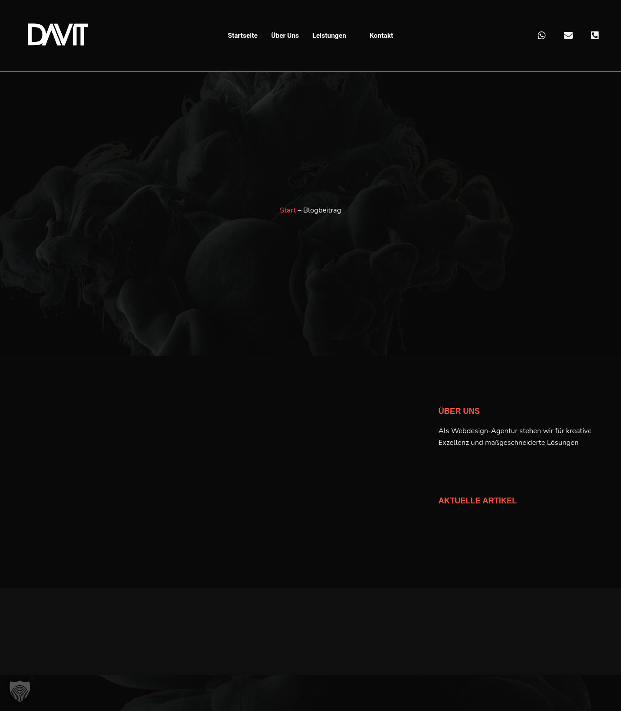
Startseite (243, 36)
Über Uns (285, 36)
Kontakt (381, 36)
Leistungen (334, 36)
